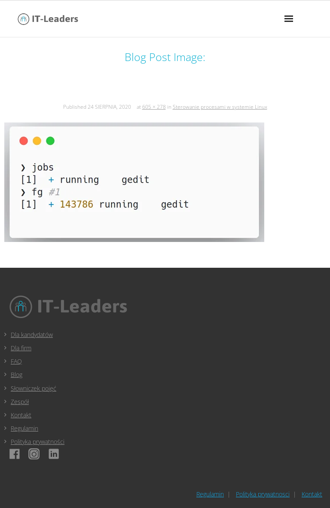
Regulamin (24, 428)
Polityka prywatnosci (263, 494)
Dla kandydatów (32, 335)
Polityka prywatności (37, 442)
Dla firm (21, 348)
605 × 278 (154, 106)
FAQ (16, 361)
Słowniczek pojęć (33, 388)
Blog (16, 374)
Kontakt (21, 415)
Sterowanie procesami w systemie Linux (220, 106)
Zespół (20, 402)
